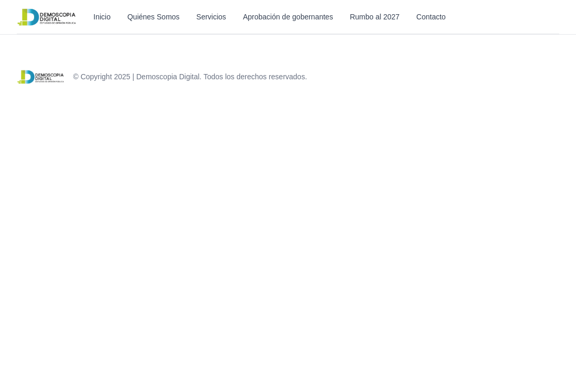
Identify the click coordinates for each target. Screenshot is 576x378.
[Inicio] (47, 16)
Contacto (430, 17)
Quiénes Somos (153, 17)
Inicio (102, 17)
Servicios (211, 17)
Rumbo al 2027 (374, 17)
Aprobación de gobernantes (288, 17)
